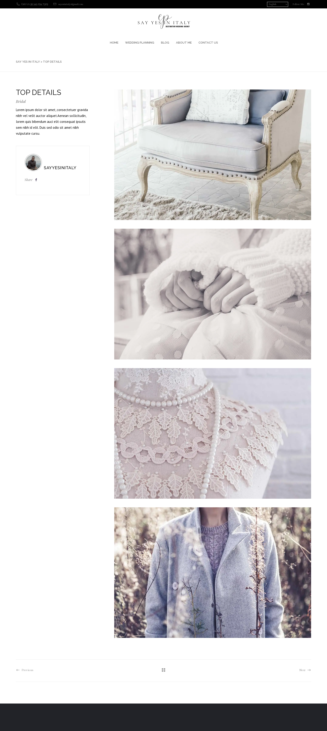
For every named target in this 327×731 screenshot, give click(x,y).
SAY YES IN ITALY (28, 61)
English (272, 4)
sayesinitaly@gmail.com (70, 4)
